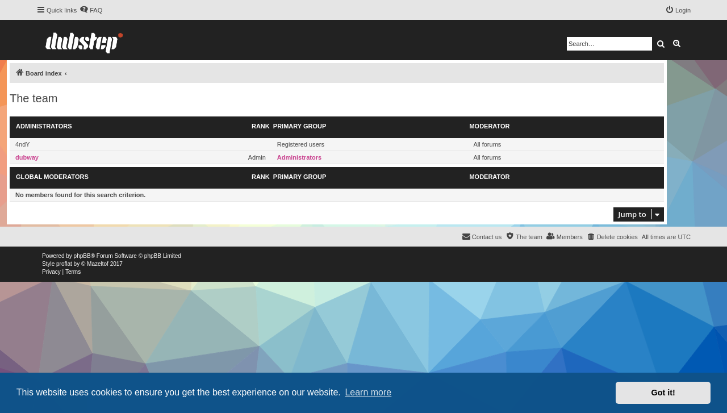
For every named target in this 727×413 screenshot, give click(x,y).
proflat (64, 264)
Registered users (300, 144)
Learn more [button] (368, 392)
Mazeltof (97, 264)
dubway (27, 157)
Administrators (44, 126)
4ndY (22, 144)
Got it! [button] (663, 392)
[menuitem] (91, 10)
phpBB (82, 256)
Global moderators (52, 176)
